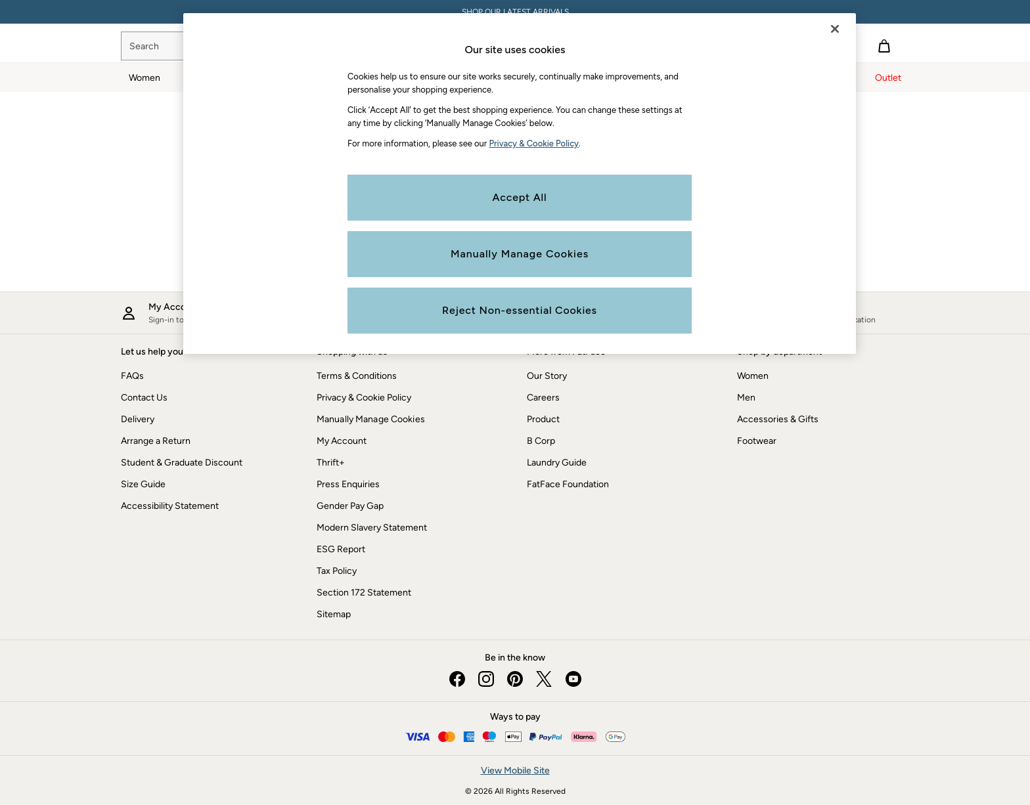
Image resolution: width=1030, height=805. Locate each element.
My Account (342, 440)
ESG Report (341, 549)
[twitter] (543, 678)
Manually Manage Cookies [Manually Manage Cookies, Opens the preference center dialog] (520, 254)
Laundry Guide (557, 462)
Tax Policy (337, 571)
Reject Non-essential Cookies (519, 310)
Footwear (756, 440)
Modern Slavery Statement (372, 527)
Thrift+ (331, 462)
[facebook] (457, 678)
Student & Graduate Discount (181, 462)
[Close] (834, 28)
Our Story (547, 375)
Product (543, 419)
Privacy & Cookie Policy (364, 397)
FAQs (132, 375)
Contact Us (144, 397)
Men (746, 397)
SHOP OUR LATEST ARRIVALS (515, 11)
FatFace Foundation (568, 484)
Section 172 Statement (364, 592)
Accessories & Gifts (777, 419)
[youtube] (572, 678)
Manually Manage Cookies (371, 419)
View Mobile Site (515, 770)
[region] (519, 183)
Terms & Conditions (357, 375)
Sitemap (334, 614)
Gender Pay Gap (350, 505)
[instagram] (486, 678)
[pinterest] (515, 678)
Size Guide (143, 484)
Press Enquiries (348, 484)
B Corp (541, 440)
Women (753, 375)
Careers (543, 397)
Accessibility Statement (170, 505)
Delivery (137, 419)
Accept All (520, 197)
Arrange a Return (155, 440)
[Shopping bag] (884, 46)
